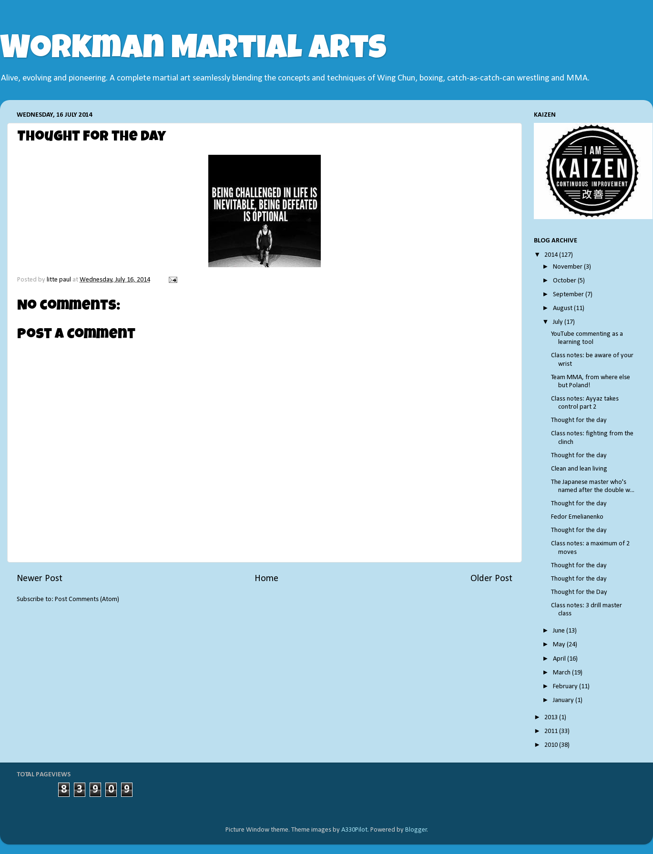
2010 (551, 745)
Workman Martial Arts (193, 51)
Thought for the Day (579, 592)
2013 (551, 717)
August (563, 308)
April (560, 659)
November (568, 267)
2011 (551, 731)
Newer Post (39, 578)
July (558, 322)
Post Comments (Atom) (87, 599)
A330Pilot (354, 830)
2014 (551, 255)
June (559, 630)
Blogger (416, 830)
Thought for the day (579, 420)
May (560, 644)
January (564, 700)
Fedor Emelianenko (577, 517)
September (569, 294)
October (565, 280)
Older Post (491, 578)
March (562, 672)
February (566, 686)
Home (266, 578)
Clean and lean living (579, 468)
